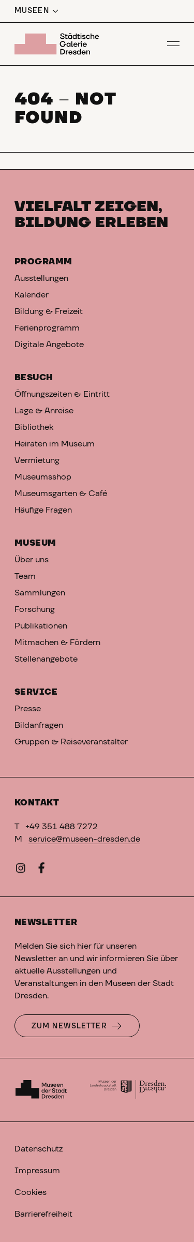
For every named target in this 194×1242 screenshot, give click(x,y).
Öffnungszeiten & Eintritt (62, 394)
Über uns (31, 560)
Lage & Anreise (43, 411)
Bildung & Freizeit (48, 311)
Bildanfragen (38, 725)
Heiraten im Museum (54, 444)
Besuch (33, 377)
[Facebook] (41, 870)
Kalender (31, 295)
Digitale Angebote (49, 344)
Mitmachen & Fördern (57, 642)
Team (25, 576)
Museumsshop (42, 477)
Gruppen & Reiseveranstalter (71, 742)
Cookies (30, 1192)
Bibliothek (33, 427)
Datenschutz (38, 1149)
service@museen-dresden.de (84, 839)
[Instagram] (20, 870)
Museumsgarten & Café (60, 493)
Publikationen (40, 626)
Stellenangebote (46, 659)
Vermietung (36, 460)
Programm (43, 262)
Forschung (34, 609)
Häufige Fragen (43, 510)
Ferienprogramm (47, 328)
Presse (27, 709)
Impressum (37, 1170)
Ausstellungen (41, 278)
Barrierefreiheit (43, 1214)
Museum (35, 543)
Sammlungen (39, 593)
